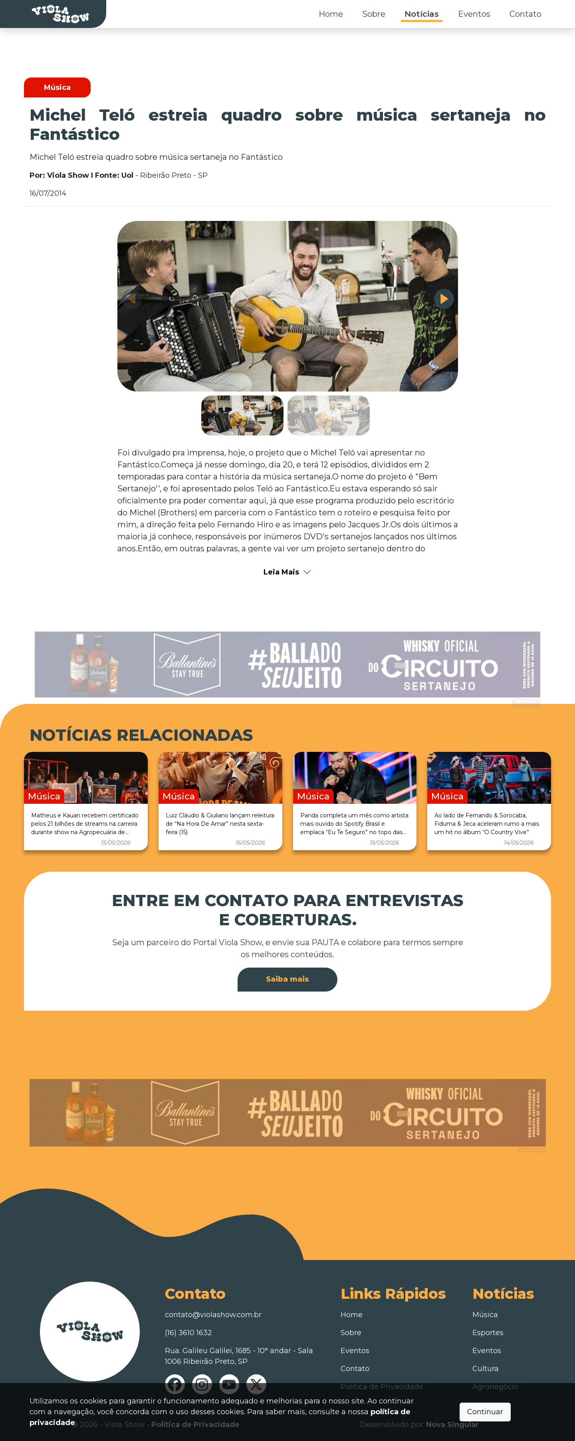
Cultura (485, 1368)
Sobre (373, 14)
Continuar (485, 1411)
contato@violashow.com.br (213, 1314)
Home (331, 14)
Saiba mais (287, 979)
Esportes (488, 1332)
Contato (525, 14)
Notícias (421, 14)
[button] (444, 299)
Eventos (474, 14)
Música (485, 1314)
